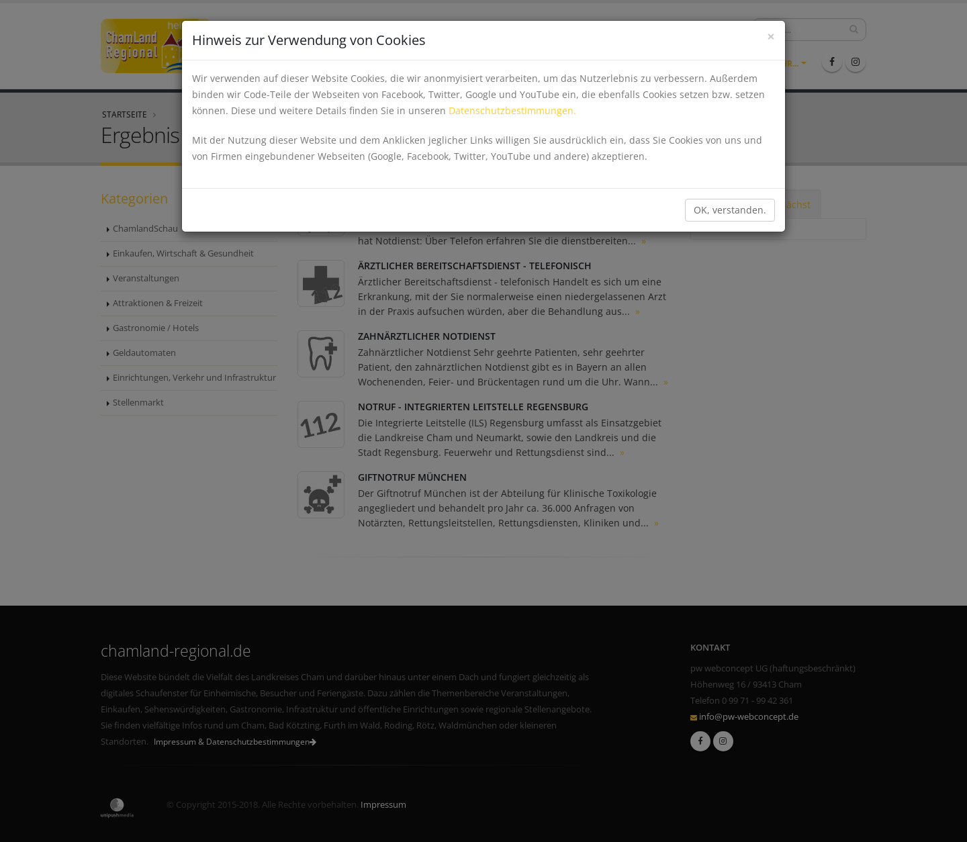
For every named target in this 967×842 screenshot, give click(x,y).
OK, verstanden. (730, 209)
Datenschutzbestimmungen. (512, 110)
